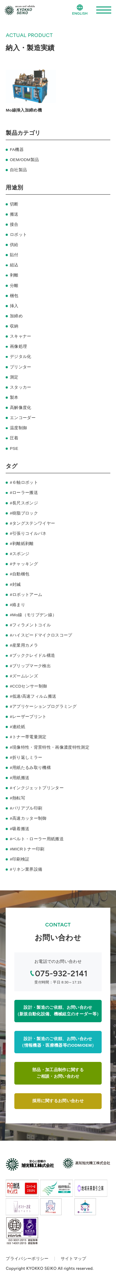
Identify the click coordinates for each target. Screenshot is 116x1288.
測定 (14, 377)
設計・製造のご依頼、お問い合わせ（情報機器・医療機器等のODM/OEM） (58, 1042)
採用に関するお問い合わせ (58, 1101)
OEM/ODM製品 (24, 159)
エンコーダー (23, 418)
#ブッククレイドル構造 (32, 655)
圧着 (14, 438)
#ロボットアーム (26, 594)
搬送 (14, 214)
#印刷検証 (19, 859)
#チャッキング (24, 564)
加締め (16, 316)
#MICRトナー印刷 (27, 849)
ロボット (18, 234)
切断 (14, 204)
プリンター (20, 367)
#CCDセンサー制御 (28, 686)
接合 (14, 224)
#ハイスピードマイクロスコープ (41, 635)
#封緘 (15, 584)
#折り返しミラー (26, 757)
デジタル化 (20, 356)
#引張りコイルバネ (28, 533)
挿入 (14, 306)
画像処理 (18, 346)
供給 (14, 245)
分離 (14, 285)
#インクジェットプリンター (37, 788)
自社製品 (18, 170)
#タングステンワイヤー (32, 523)
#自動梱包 (19, 574)
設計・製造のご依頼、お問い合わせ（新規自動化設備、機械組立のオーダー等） (58, 1010)
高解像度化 (20, 407)
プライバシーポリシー (27, 1258)
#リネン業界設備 (26, 869)
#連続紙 (17, 727)
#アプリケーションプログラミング (43, 706)
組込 (14, 265)
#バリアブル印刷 (26, 808)
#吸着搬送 (19, 829)
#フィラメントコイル (30, 625)
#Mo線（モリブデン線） (33, 615)
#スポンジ (19, 554)
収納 (14, 326)
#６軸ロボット (24, 482)
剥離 (14, 275)
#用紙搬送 (19, 778)
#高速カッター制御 (28, 818)
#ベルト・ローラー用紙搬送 (37, 839)
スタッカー (20, 387)
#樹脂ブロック (24, 513)
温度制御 (18, 428)
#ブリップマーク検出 (30, 666)
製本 (14, 397)
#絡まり (17, 605)
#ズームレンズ (24, 676)
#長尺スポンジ (24, 503)
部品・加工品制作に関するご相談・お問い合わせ (58, 1073)
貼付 (14, 255)
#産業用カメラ (24, 645)
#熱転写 (17, 798)
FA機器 (17, 149)
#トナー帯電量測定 (28, 737)
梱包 (14, 296)
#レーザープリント (28, 716)
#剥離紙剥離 (22, 543)
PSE (14, 448)
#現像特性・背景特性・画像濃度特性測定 (49, 747)
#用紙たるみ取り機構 (30, 767)
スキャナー (20, 336)
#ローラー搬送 (24, 492)
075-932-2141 (61, 973)
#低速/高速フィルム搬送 (33, 696)
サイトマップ (73, 1258)
